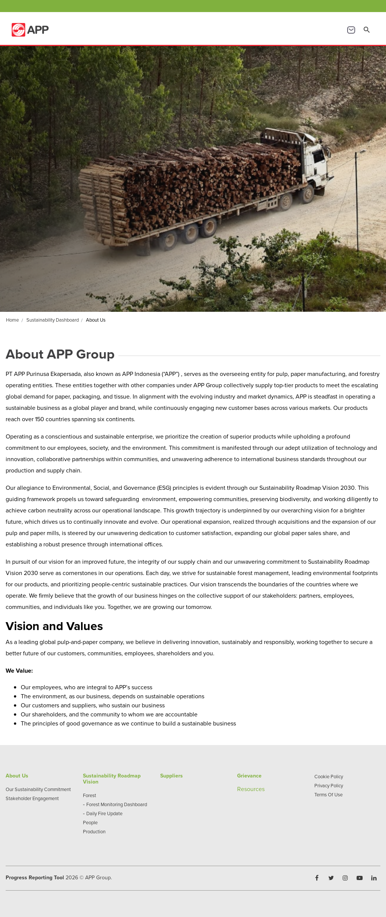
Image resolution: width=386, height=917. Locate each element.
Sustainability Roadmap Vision (112, 779)
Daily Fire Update (104, 813)
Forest (89, 795)
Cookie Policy (328, 776)
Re (240, 789)
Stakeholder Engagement (32, 798)
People (90, 822)
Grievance (249, 776)
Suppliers (171, 776)
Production (94, 831)
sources (254, 789)
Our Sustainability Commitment (38, 789)
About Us (17, 776)
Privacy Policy (328, 785)
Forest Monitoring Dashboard (116, 804)
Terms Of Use (328, 794)
